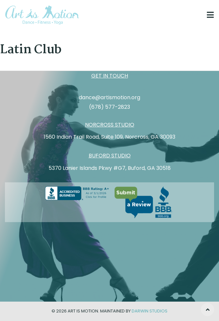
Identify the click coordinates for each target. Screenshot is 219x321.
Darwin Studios (149, 311)
